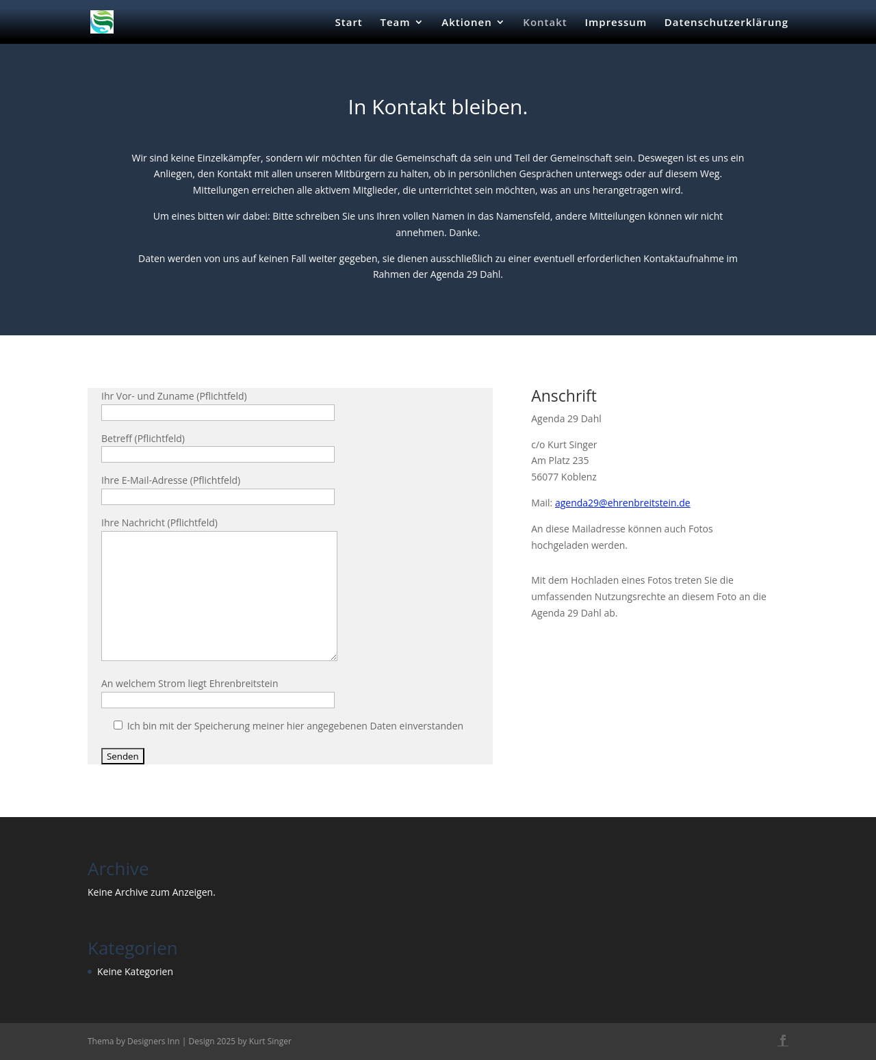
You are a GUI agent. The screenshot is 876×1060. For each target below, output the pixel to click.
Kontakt (545, 23)
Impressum (615, 23)
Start (349, 23)
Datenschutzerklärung (726, 23)
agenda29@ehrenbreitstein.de (623, 502)
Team (395, 23)
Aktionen (466, 23)
